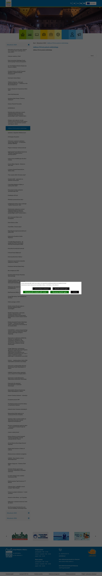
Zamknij (75, 292)
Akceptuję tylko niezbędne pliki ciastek (35, 292)
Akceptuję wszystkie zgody (59, 292)
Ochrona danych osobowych (42, 288)
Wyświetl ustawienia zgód (61, 288)
